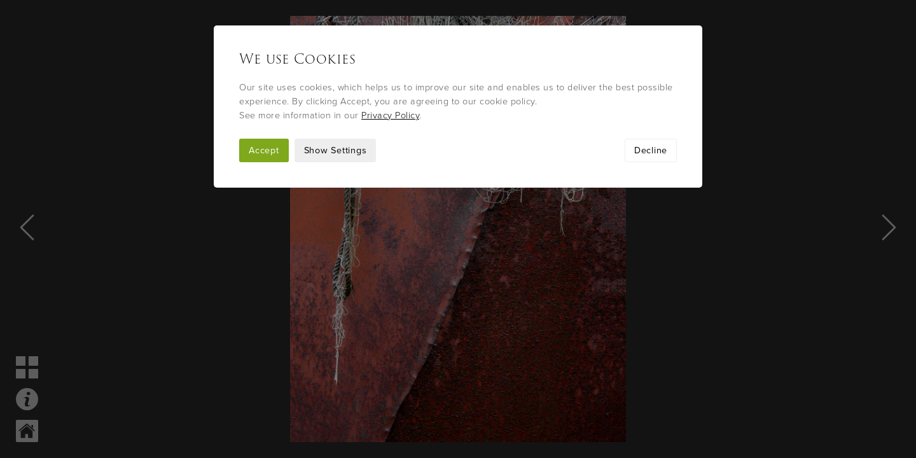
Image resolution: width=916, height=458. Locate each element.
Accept (264, 150)
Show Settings (335, 150)
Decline (650, 150)
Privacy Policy (390, 115)
